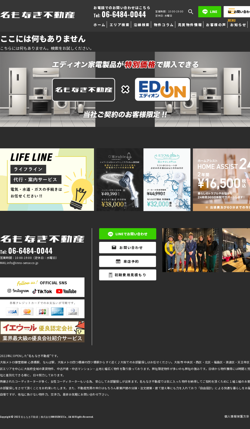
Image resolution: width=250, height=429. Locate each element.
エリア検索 (120, 24)
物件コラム (164, 24)
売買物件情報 (190, 24)
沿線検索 (142, 24)
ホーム (100, 24)
